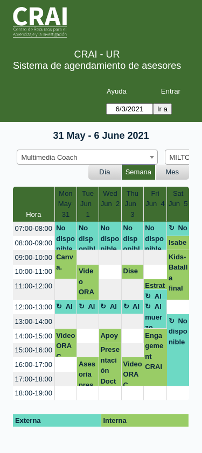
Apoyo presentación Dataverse (109, 337)
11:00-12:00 (33, 286)
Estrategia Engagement (155, 285)
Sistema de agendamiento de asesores (97, 65)
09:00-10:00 (33, 257)
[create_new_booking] (88, 257)
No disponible (65, 237)
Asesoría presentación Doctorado (88, 373)
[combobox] (87, 157)
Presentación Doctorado (109, 365)
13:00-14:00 (33, 321)
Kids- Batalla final (178, 273)
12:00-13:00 (33, 307)
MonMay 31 (65, 203)
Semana (138, 172)
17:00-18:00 (33, 379)
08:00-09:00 (33, 243)
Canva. (64, 262)
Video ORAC (86, 283)
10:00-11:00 (33, 271)
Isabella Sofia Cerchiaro (177, 244)
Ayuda (117, 91)
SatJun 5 (178, 198)
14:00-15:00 (33, 336)
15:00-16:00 (33, 350)
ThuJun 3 (132, 203)
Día (104, 172)
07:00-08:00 (33, 228)
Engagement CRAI (154, 351)
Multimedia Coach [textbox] (50, 157)
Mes (172, 172)
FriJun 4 (154, 198)
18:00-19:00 (33, 393)
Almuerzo (155, 296)
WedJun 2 (110, 198)
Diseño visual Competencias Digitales (132, 273)
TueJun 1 (87, 203)
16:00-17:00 (33, 364)
